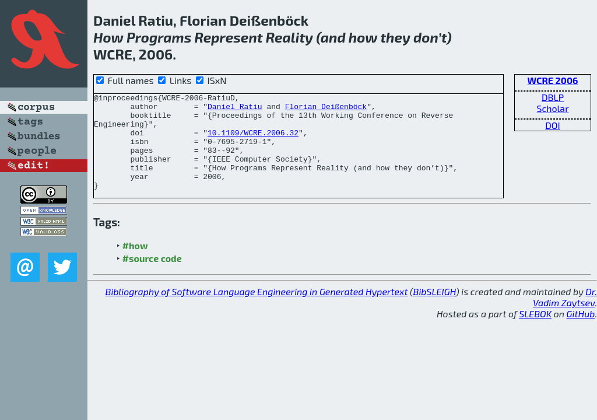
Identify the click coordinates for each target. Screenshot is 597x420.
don (425, 37)
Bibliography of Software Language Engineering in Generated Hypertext (257, 310)
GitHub (581, 332)
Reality (289, 37)
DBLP (553, 97)
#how (135, 264)
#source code (152, 277)
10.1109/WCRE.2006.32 (253, 141)
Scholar (552, 108)
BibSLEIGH (434, 310)
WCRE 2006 (553, 80)
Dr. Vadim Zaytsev (565, 316)
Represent (228, 37)
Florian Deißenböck (326, 109)
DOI (552, 125)
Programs (159, 37)
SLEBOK (535, 332)
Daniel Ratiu (235, 109)
